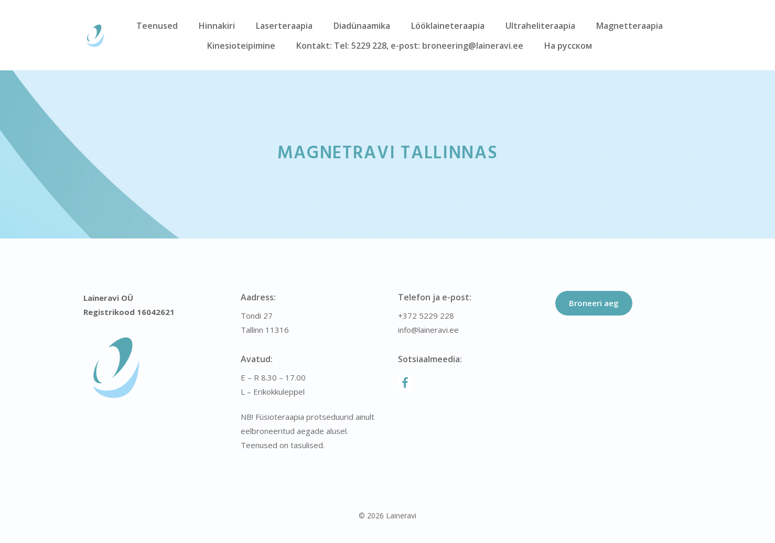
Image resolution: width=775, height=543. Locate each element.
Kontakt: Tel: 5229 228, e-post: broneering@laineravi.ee (409, 45)
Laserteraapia (284, 25)
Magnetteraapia (629, 25)
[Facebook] (405, 383)
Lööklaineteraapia (448, 25)
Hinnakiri (217, 25)
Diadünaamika (361, 25)
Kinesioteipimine (241, 45)
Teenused (157, 25)
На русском (568, 45)
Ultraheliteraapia (540, 25)
